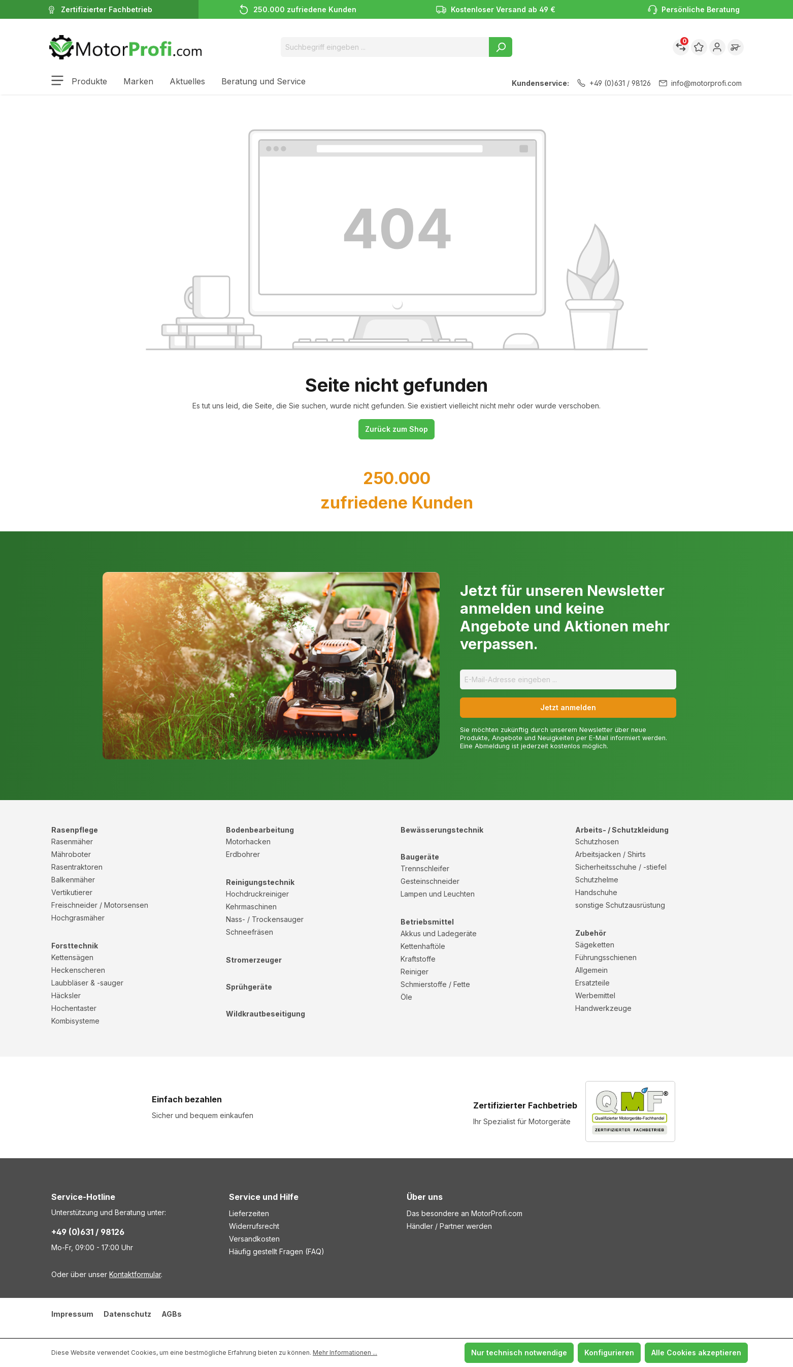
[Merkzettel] (699, 47)
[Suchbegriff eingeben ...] (385, 47)
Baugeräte (420, 856)
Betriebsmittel (427, 921)
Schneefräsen (249, 932)
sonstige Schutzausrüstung (620, 905)
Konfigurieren (609, 1352)
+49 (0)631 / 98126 (614, 83)
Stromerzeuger (254, 960)
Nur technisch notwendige (519, 1352)
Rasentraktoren (77, 867)
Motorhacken (248, 841)
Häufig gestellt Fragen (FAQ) (276, 1251)
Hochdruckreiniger (257, 893)
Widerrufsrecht (254, 1226)
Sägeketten (594, 944)
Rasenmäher (72, 841)
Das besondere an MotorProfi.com (464, 1213)
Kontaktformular (135, 1274)
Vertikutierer (71, 892)
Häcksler (66, 995)
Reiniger (414, 971)
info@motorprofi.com (700, 83)
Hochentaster (73, 1008)
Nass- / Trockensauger (265, 919)
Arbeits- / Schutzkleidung (622, 829)
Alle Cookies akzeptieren (696, 1352)
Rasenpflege (74, 829)
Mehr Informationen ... (345, 1352)
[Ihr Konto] (717, 47)
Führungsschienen (606, 957)
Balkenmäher (73, 879)
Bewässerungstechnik (442, 829)
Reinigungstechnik (260, 882)
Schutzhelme (596, 879)
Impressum (72, 1314)
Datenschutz (127, 1314)
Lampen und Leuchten (438, 893)
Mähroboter (71, 854)
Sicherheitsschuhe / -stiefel (621, 867)
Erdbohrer (243, 854)
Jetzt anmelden (568, 707)
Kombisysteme (75, 1020)
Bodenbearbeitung (260, 829)
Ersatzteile (592, 982)
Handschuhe (596, 892)
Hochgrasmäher (78, 917)
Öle (406, 997)
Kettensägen (72, 957)
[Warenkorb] (736, 47)
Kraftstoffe (418, 959)
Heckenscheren (78, 970)
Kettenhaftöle (423, 946)
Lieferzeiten (249, 1213)
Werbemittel (595, 995)
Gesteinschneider (430, 881)
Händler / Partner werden (449, 1226)
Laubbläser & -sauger (87, 982)
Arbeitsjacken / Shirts (610, 854)
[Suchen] (500, 47)
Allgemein (591, 970)
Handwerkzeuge (603, 1008)
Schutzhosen (597, 841)
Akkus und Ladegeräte (439, 933)
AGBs (171, 1314)
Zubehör (590, 933)
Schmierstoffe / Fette (435, 984)
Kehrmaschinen (251, 906)
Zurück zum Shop (396, 429)
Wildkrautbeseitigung (265, 1013)
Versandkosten (254, 1238)
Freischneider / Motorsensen (99, 905)
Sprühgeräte (249, 986)
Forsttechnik (74, 945)
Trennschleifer (425, 868)
